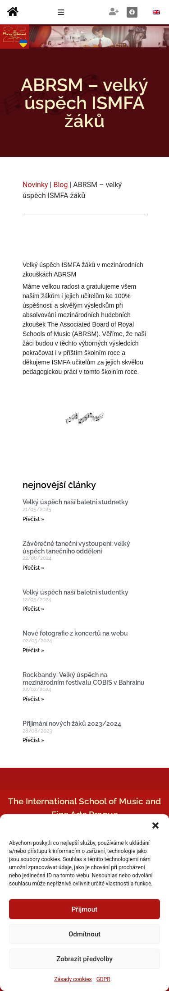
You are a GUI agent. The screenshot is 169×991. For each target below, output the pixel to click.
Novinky (35, 184)
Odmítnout (84, 934)
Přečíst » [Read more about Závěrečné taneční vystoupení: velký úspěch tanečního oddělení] (33, 568)
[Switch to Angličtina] (156, 12)
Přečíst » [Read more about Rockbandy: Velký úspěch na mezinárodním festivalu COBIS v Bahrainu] (33, 699)
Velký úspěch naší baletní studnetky (75, 502)
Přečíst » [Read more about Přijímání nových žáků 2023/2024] (33, 740)
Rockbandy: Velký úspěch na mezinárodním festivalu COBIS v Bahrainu (84, 678)
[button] (155, 825)
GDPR (103, 979)
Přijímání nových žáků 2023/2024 (72, 723)
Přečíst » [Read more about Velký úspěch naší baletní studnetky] (33, 519)
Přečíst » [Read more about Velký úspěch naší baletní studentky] (33, 609)
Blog (60, 184)
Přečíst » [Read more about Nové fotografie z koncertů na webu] (33, 650)
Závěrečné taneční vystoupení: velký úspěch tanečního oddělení (76, 547)
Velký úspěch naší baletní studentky (75, 592)
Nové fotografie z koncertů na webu (75, 633)
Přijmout (84, 909)
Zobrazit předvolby (84, 959)
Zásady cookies (72, 979)
